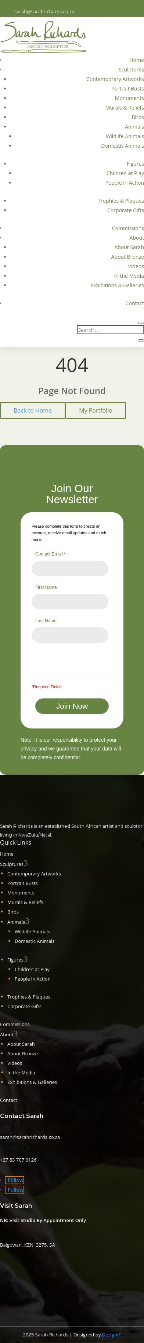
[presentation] (73, 657)
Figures (135, 163)
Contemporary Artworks (115, 78)
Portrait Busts (127, 88)
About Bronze (127, 256)
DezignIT (111, 1334)
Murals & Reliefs (124, 107)
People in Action (124, 182)
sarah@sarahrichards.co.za (44, 11)
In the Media (129, 275)
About (137, 237)
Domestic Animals (122, 145)
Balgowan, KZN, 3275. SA (27, 1244)
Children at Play (125, 173)
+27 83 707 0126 (18, 1159)
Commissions (128, 228)
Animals (134, 126)
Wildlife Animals (125, 136)
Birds (138, 117)
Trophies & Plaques (121, 200)
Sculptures (131, 69)
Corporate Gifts (125, 210)
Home (136, 59)
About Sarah (129, 247)
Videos (136, 266)
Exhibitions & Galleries (117, 285)
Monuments (129, 98)
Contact (135, 303)
